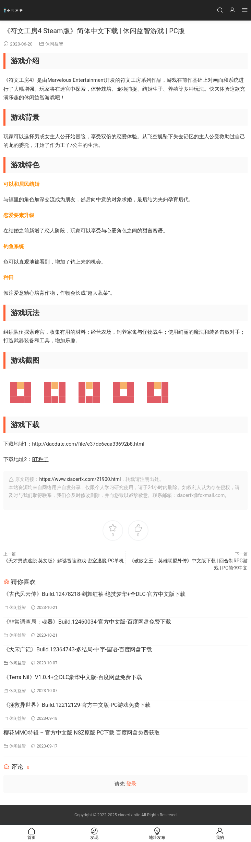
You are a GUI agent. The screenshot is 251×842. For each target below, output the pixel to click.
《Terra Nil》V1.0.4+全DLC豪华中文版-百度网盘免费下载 (72, 677)
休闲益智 (54, 44)
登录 (131, 784)
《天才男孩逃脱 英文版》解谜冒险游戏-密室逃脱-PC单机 (63, 560)
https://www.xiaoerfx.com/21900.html (80, 479)
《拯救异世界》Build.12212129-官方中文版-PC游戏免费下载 (77, 705)
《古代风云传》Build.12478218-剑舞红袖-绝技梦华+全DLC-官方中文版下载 (94, 594)
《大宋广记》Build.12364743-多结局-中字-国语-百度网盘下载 (77, 649)
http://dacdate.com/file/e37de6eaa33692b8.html (88, 444)
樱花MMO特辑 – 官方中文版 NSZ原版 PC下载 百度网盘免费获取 (81, 732)
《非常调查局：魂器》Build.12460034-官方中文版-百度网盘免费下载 (87, 621)
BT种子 (40, 459)
